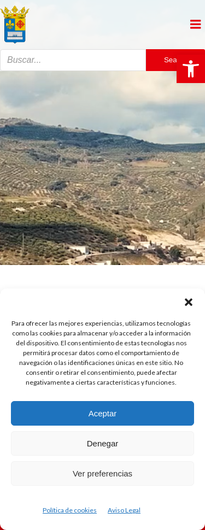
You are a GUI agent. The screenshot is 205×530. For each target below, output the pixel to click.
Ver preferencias (102, 473)
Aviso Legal (124, 510)
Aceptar (103, 413)
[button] (191, 69)
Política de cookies (70, 510)
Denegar (103, 443)
